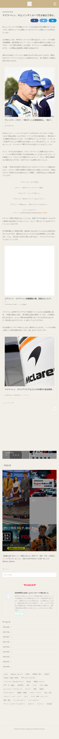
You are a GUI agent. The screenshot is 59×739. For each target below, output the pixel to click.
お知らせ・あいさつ (17, 681)
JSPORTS (20, 692)
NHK (28, 692)
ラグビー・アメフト (36, 699)
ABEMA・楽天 (36, 681)
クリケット (40, 710)
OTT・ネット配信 (9, 692)
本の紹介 (49, 710)
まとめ (6, 681)
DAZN (27, 681)
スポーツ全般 (44, 692)
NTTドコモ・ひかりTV (28, 684)
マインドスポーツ (33, 707)
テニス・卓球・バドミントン (39, 703)
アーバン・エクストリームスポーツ (14, 710)
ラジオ (34, 692)
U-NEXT (46, 681)
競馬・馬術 (7, 707)
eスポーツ (31, 710)
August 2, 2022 (42, 215)
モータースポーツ (9, 699)
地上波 (29, 688)
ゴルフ (26, 703)
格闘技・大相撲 (22, 699)
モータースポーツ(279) (8, 409)
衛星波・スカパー (39, 688)
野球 (35, 695)
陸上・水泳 (48, 699)
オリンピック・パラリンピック (13, 695)
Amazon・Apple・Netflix (11, 684)
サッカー (28, 695)
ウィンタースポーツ (19, 707)
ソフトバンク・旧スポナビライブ (14, 688)
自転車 (41, 695)
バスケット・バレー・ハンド (12, 703)
